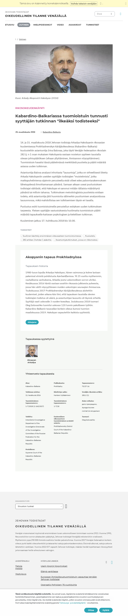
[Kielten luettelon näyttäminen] (101, 3)
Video (60, 25)
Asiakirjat (75, 25)
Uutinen (24, 25)
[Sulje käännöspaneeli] (125, 3)
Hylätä (106, 610)
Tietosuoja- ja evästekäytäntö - (73, 603)
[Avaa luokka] (66, 506)
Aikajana (32, 322)
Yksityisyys (20, 574)
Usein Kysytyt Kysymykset (54, 566)
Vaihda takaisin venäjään (84, 3)
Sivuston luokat (26, 506)
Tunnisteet (92, 25)
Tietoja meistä (18, 567)
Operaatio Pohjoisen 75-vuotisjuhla (59, 585)
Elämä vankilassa (49, 571)
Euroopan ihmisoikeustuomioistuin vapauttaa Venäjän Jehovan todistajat (69, 578)
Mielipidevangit (42, 25)
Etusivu (9, 25)
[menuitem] (9, 25)
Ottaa (91, 610)
